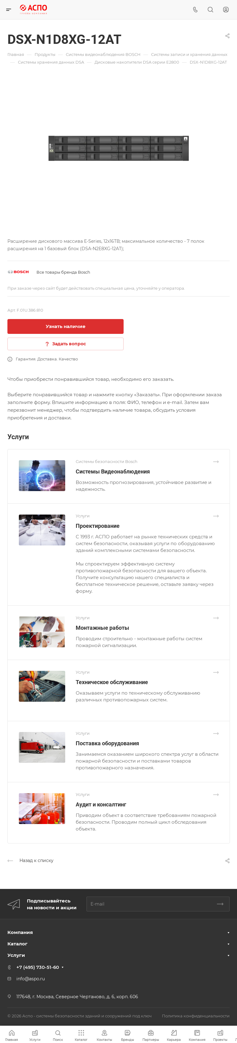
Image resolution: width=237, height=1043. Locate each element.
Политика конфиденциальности (196, 1015)
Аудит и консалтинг (101, 804)
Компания (20, 932)
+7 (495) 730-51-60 (37, 967)
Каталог (17, 944)
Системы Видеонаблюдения (113, 471)
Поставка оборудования (107, 743)
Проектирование (98, 526)
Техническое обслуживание (112, 682)
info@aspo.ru (30, 979)
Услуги (16, 955)
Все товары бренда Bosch (63, 272)
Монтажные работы (102, 628)
